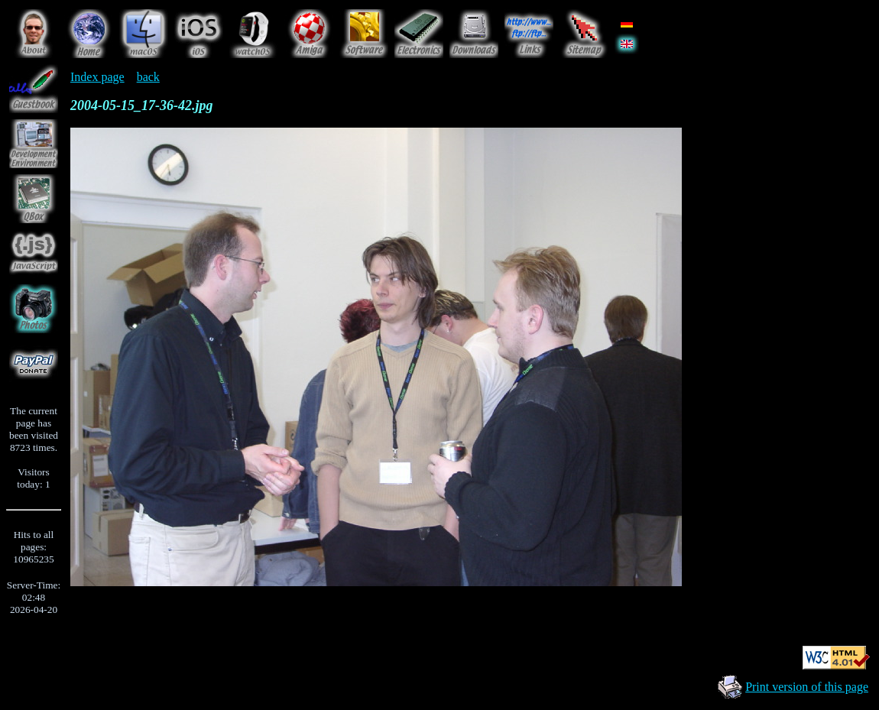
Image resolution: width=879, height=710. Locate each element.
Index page (97, 76)
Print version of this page (806, 686)
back (148, 76)
